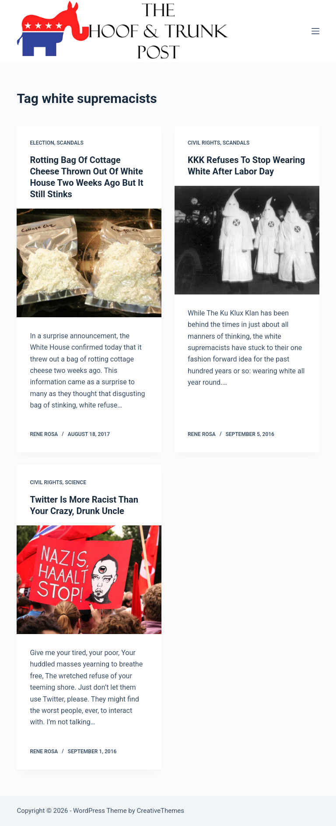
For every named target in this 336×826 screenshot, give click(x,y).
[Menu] (315, 31)
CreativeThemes (161, 811)
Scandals (70, 143)
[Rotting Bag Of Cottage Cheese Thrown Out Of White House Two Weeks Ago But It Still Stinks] (89, 263)
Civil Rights (204, 143)
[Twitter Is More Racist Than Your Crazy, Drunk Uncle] (89, 579)
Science (75, 482)
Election (42, 143)
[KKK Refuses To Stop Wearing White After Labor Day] (247, 240)
